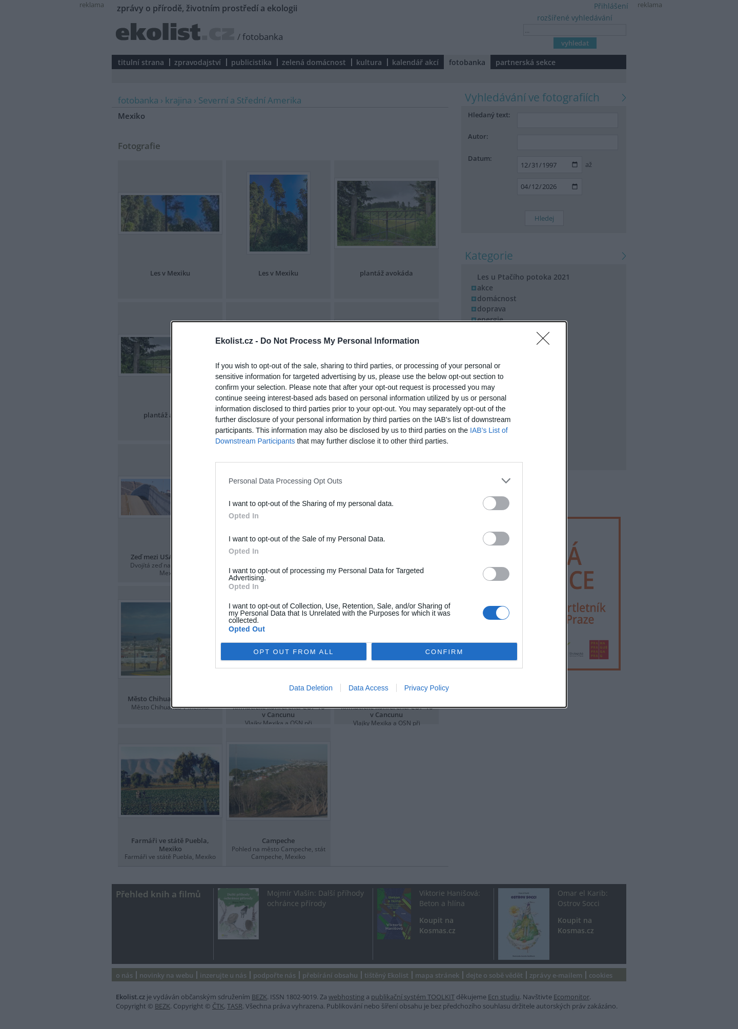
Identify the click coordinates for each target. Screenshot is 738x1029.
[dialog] (369, 514)
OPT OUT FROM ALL (293, 652)
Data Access (368, 688)
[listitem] (369, 480)
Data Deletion (311, 688)
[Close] (546, 341)
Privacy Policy (426, 688)
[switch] (496, 503)
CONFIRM (444, 652)
